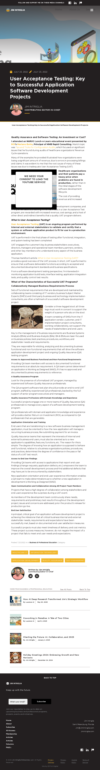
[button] (91, 10)
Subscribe (41, 701)
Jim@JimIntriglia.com (85, 728)
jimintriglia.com (87, 731)
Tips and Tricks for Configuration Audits (35, 147)
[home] (15, 10)
